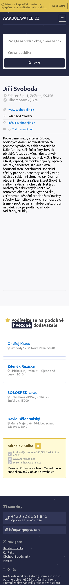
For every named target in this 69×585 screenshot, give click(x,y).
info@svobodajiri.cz (21, 122)
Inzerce (7, 560)
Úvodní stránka (13, 548)
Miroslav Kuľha (20, 446)
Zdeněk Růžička (21, 366)
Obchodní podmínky (16, 556)
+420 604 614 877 (20, 116)
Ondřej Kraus (19, 343)
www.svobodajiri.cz (21, 109)
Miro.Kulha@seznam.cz (27, 462)
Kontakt (8, 552)
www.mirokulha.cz (24, 458)
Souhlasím (58, 5)
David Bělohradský (24, 419)
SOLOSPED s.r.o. (22, 392)
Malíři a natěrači (22, 129)
